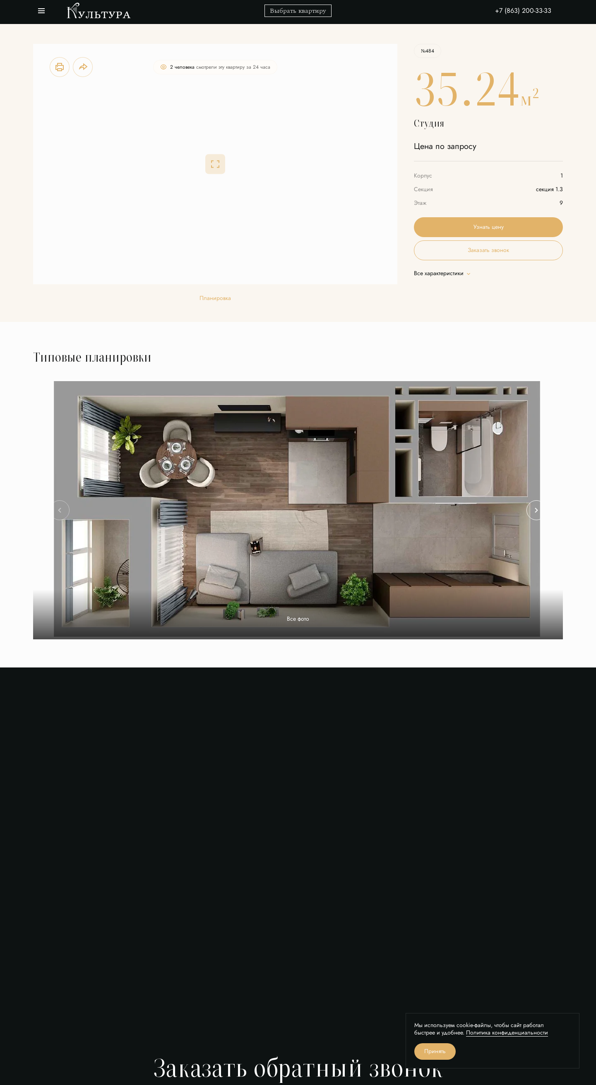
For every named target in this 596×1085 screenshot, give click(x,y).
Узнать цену (488, 227)
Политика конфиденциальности (507, 1033)
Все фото (298, 619)
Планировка (215, 298)
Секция (423, 189)
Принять (435, 1051)
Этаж (420, 203)
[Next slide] (536, 510)
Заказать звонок (488, 250)
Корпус (423, 176)
